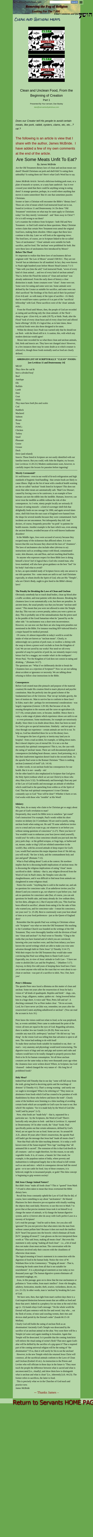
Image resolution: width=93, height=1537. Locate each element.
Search (74, 2)
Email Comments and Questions (69, 14)
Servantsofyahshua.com (27, 2)
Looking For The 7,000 (46, 11)
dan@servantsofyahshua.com (46, 107)
